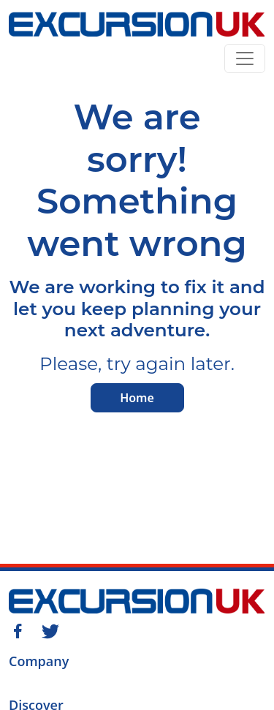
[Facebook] (17, 630)
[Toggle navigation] (244, 58)
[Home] (137, 26)
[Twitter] (50, 630)
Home (137, 398)
